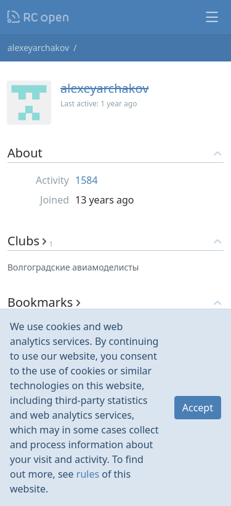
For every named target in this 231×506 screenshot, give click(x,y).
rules (87, 474)
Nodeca (38, 17)
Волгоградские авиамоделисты (73, 267)
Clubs (30, 240)
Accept (197, 407)
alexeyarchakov (38, 47)
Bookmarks (43, 302)
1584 (86, 180)
